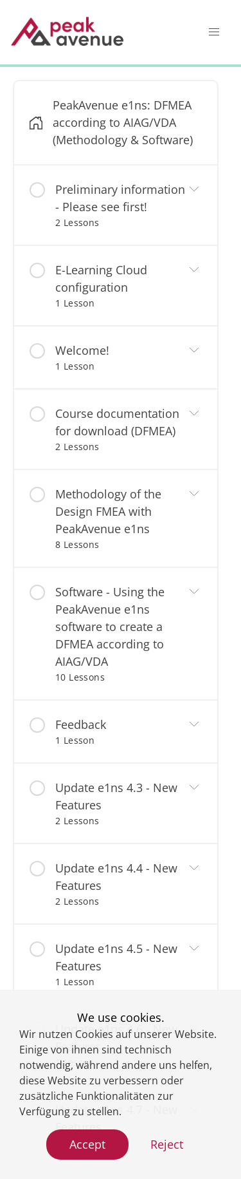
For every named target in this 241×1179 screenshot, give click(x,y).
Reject (166, 1144)
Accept (87, 1144)
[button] (214, 32)
